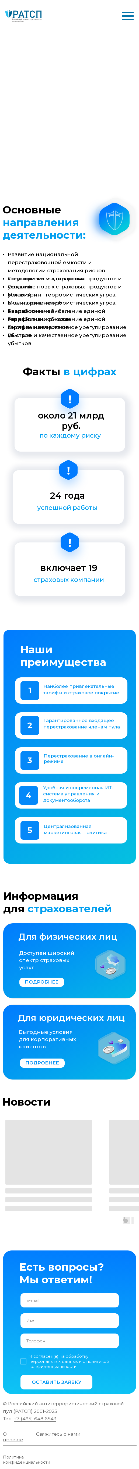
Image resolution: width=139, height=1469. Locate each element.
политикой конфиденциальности (69, 1364)
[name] (69, 1320)
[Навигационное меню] (128, 16)
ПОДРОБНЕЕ (41, 982)
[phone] (69, 1341)
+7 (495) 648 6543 (35, 1418)
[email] (69, 1300)
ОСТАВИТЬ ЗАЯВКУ (56, 1382)
